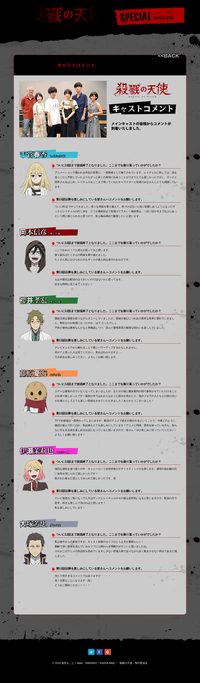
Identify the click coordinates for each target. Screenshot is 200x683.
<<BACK (168, 56)
